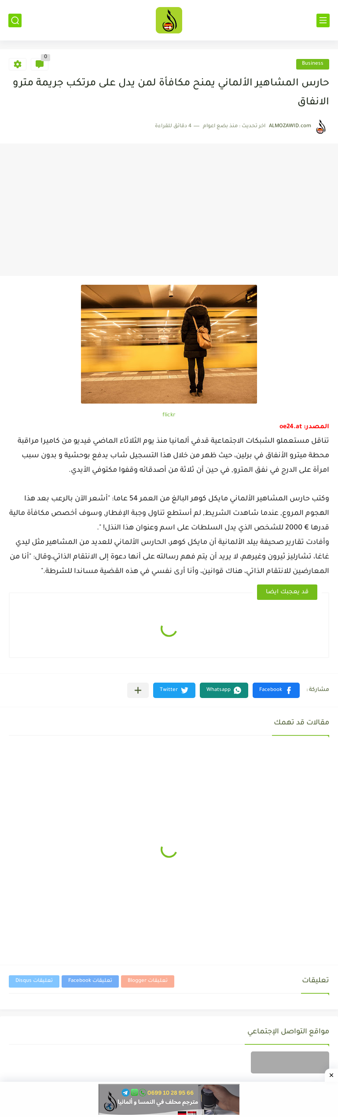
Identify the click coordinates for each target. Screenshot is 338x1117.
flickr (169, 415)
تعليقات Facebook (90, 981)
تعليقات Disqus (34, 981)
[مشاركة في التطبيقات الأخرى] (138, 690)
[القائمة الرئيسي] (323, 20)
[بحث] (15, 20)
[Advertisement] (169, 210)
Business (312, 64)
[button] (276, 690)
